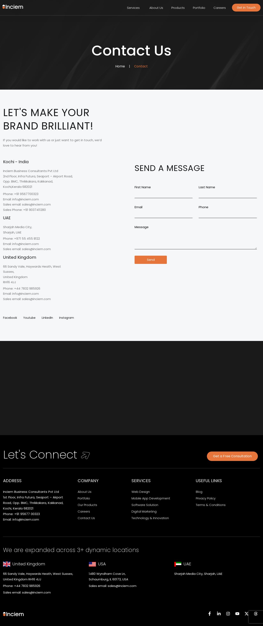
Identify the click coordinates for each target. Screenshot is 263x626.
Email (138, 207)
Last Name (207, 187)
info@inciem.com (26, 519)
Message (142, 227)
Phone (203, 207)
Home (120, 66)
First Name (143, 187)
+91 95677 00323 (27, 514)
